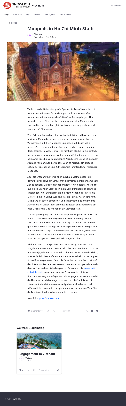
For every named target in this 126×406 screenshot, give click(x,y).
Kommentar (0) (35, 311)
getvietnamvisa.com (49, 298)
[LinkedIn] (97, 311)
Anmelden (117, 5)
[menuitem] (6, 14)
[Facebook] (92, 311)
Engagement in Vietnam (37, 354)
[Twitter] (87, 311)
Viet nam (38, 34)
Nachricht (64, 311)
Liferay (18, 399)
